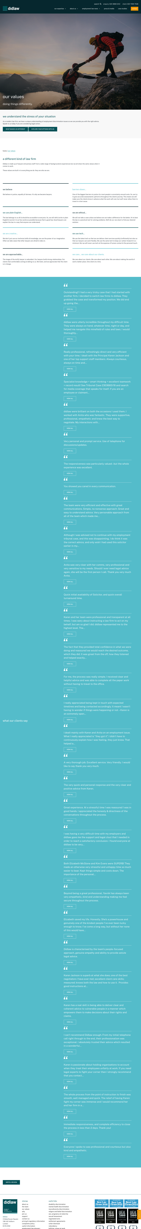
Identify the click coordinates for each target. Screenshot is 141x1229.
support (24, 1216)
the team (25, 1207)
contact (134, 9)
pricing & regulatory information (33, 1221)
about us (74, 9)
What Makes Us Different (15, 129)
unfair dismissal (54, 1224)
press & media (109, 9)
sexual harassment (55, 1216)
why (23, 1211)
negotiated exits (54, 1219)
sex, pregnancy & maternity (58, 1214)
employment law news (91, 9)
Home (5, 151)
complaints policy (28, 1224)
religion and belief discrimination (60, 1211)
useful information (28, 1226)
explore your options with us (42, 129)
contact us (25, 1219)
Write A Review (11, 1182)
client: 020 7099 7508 (130, 4)
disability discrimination (57, 1204)
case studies (122, 9)
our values (25, 1209)
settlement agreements (57, 1221)
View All (70, 309)
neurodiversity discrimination (59, 1209)
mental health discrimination (59, 1207)
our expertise (60, 9)
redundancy (53, 1226)
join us (24, 1214)
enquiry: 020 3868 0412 (111, 4)
